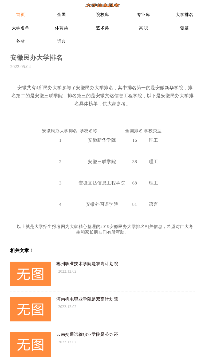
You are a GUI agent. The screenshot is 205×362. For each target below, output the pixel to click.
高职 (143, 28)
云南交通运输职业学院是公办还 (87, 334)
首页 (20, 14)
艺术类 (102, 28)
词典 (61, 41)
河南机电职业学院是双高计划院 (87, 299)
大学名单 (20, 28)
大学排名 (184, 14)
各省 (20, 41)
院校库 (102, 14)
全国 (61, 14)
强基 (184, 28)
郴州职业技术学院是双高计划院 (87, 263)
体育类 (61, 28)
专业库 (143, 14)
